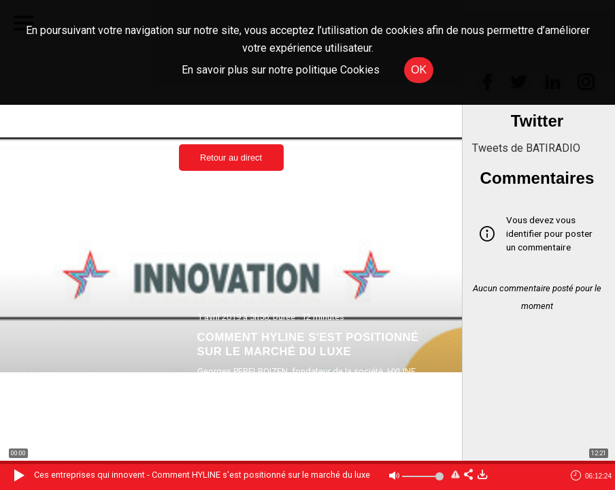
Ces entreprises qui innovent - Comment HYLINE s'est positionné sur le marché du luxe (202, 475)
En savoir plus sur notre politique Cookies (281, 69)
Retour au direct (231, 157)
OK (419, 70)
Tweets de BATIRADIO (526, 148)
